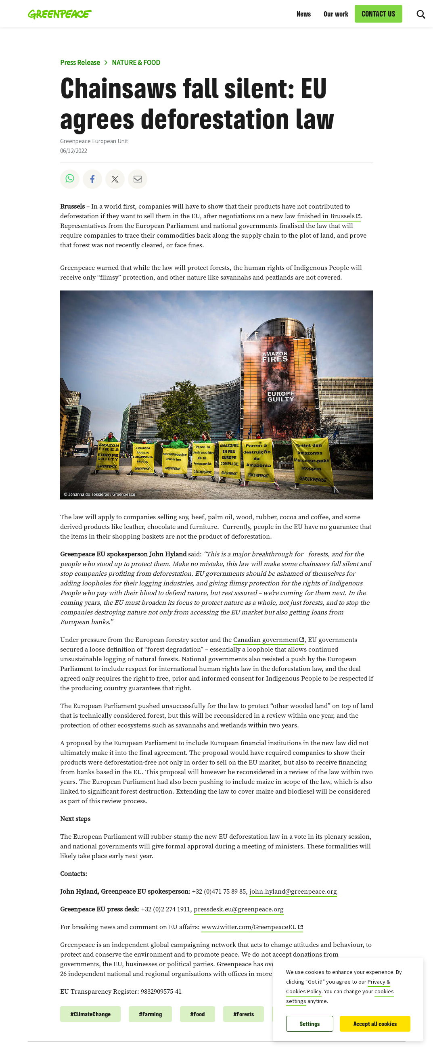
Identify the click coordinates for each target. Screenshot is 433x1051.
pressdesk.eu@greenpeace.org (239, 909)
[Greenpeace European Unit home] (57, 13)
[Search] (421, 14)
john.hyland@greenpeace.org (293, 891)
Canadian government (265, 639)
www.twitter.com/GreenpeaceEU (249, 927)
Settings (310, 1024)
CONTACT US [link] (378, 13)
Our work (336, 14)
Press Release (80, 63)
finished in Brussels (326, 216)
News (304, 14)
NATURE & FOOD (136, 63)
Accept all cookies (375, 1024)
